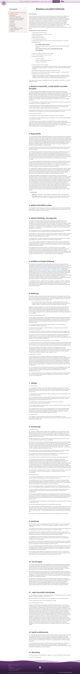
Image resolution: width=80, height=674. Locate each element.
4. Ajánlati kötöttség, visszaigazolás (16, 18)
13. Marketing (12, 31)
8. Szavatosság (12, 24)
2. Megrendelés (12, 15)
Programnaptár (56, 1)
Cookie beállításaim (13, 670)
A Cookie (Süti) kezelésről (15, 668)
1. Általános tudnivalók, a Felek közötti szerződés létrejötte (17, 13)
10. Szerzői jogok (12, 26)
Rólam (45, 1)
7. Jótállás (11, 22)
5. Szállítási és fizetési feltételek (16, 19)
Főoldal (21, 1)
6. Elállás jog (12, 21)
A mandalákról (27, 1)
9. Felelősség (12, 25)
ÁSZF (10, 666)
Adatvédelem (12, 667)
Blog (42, 1)
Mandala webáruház (35, 1)
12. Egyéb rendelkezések (14, 29)
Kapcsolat (50, 1)
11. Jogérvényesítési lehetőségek (16, 28)
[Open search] (65, 1)
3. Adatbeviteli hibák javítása (15, 16)
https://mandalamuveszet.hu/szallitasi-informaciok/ (50, 270)
